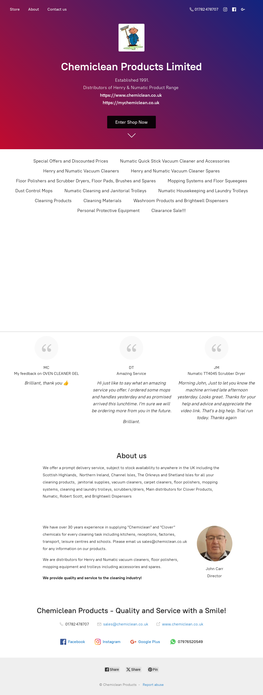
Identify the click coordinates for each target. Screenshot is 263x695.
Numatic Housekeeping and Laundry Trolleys (203, 190)
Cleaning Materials (102, 200)
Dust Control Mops (34, 190)
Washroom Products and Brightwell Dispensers (180, 200)
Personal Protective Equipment (108, 210)
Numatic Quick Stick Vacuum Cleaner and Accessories (175, 161)
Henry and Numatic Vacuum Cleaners (81, 171)
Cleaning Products (53, 200)
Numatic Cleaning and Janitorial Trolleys (105, 190)
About (33, 9)
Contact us (57, 9)
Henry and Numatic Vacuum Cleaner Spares (175, 171)
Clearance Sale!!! (168, 210)
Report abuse (153, 685)
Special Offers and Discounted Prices (70, 161)
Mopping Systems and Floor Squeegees (207, 181)
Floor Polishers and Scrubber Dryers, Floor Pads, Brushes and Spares (86, 181)
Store (15, 9)
